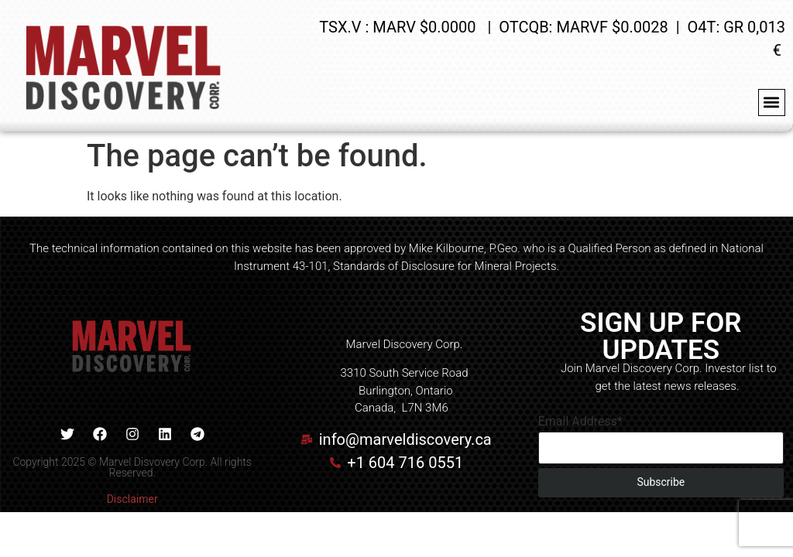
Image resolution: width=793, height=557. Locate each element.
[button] (771, 102)
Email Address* (580, 421)
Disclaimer (132, 499)
